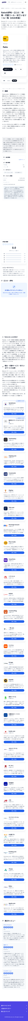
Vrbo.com (11, 507)
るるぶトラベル (13, 748)
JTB (10, 800)
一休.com (11, 628)
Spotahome (12, 403)
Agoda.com (12, 903)
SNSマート (6, 945)
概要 (4, 80)
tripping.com (12, 456)
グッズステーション (8, 971)
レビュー (9, 80)
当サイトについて (6, 1005)
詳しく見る (14, 413)
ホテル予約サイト (18, 172)
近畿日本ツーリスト (14, 714)
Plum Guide (12, 542)
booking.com (12, 852)
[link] (14, 409)
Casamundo (12, 473)
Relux (10, 886)
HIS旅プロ (12, 834)
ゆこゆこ (11, 765)
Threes (11, 869)
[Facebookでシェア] (21, 69)
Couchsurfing (13, 611)
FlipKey (11, 490)
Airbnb (11, 593)
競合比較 (14, 80)
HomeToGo (12, 559)
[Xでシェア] (16, 69)
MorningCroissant (14, 525)
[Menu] (25, 2)
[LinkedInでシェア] (5, 73)
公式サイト (7, 69)
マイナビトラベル (14, 817)
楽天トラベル (12, 697)
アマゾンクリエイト (8, 925)
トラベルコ (12, 576)
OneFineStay (12, 438)
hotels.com (12, 731)
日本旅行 (11, 783)
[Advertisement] (14, 220)
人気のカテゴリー (6, 1008)
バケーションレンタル (8, 172)
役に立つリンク (5, 1011)
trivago (11, 662)
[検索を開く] (16, 2)
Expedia (11, 679)
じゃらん (11, 645)
